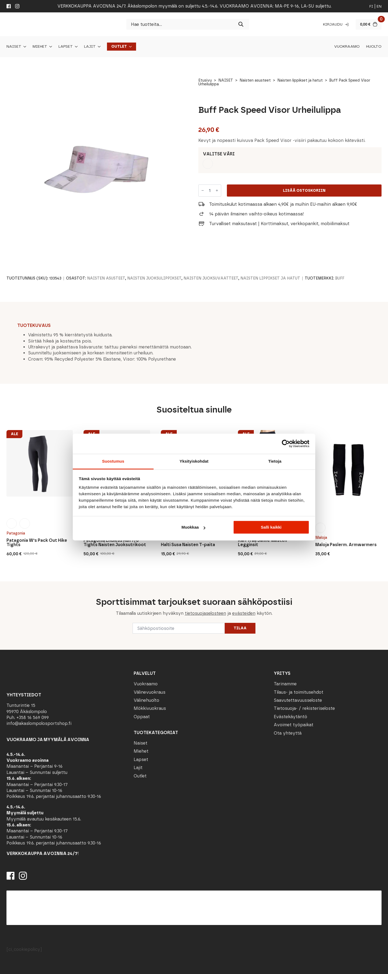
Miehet (40, 46)
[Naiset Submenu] (23, 46)
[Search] (241, 24)
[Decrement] (203, 190)
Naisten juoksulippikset (154, 278)
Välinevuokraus (149, 692)
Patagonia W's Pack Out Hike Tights (36, 542)
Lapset (65, 46)
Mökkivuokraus (150, 708)
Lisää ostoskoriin (304, 190)
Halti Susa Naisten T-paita (188, 545)
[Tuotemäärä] (209, 190)
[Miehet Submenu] (49, 46)
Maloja (321, 537)
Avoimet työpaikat (293, 724)
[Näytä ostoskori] (369, 24)
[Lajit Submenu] (98, 46)
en (379, 6)
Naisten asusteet (255, 80)
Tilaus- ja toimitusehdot (298, 692)
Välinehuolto (146, 700)
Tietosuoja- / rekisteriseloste (304, 708)
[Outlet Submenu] (129, 46)
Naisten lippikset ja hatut (300, 80)
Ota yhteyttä (288, 733)
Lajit (90, 46)
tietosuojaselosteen (205, 613)
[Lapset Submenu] (75, 46)
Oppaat (142, 716)
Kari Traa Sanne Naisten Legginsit (262, 542)
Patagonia (15, 533)
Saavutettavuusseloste (298, 700)
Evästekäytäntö (290, 716)
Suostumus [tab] (113, 461)
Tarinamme (285, 683)
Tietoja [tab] (275, 461)
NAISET (225, 80)
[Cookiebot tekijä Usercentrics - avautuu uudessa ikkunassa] (285, 443)
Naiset (13, 46)
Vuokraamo (347, 46)
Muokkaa (193, 527)
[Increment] (217, 190)
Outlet (119, 46)
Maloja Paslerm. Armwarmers (346, 545)
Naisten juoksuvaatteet (210, 278)
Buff (339, 278)
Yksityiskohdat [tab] (193, 461)
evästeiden (243, 613)
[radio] (208, 164)
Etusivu (205, 80)
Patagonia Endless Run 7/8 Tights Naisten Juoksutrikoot (115, 542)
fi (371, 6)
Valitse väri (219, 153)
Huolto (374, 46)
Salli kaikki (271, 527)
